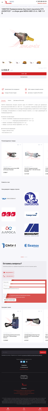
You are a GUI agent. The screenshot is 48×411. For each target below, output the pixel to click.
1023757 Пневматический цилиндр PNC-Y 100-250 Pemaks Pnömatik (32, 170)
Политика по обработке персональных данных (24, 390)
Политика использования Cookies (24, 391)
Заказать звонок (42, 3)
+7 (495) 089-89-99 (8, 276)
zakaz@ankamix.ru (8, 272)
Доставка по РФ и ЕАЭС (19, 100)
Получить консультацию (9, 299)
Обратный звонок (24, 369)
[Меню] (2, 2)
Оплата (9, 100)
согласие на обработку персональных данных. (32, 355)
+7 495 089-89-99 (41, 1)
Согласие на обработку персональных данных (24, 393)
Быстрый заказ (24, 77)
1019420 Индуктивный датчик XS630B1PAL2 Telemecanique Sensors (32, 336)
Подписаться (43, 352)
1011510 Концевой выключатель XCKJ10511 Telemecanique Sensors (11, 336)
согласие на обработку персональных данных (15, 297)
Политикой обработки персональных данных (20, 295)
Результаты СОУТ (24, 394)
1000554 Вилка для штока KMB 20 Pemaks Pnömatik (11, 169)
